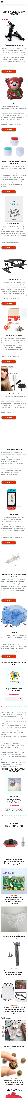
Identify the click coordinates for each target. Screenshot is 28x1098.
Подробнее (8, 72)
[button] (1, 706)
